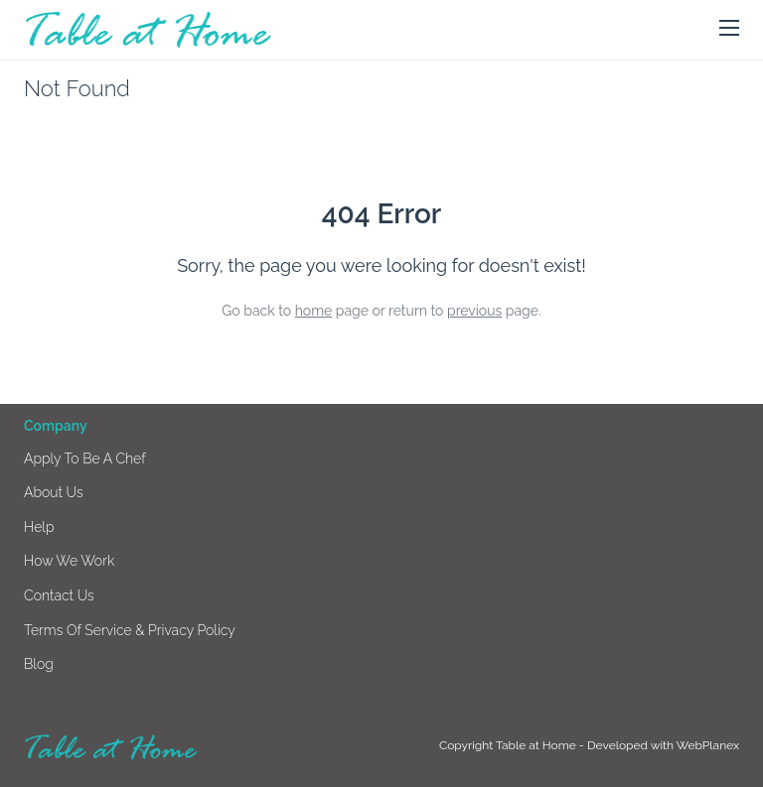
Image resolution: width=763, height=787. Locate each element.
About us (53, 492)
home (314, 311)
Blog (39, 664)
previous (474, 311)
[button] (729, 29)
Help (39, 527)
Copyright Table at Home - (513, 745)
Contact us (59, 595)
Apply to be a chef (85, 458)
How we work (69, 561)
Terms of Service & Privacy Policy (129, 630)
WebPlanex (708, 745)
